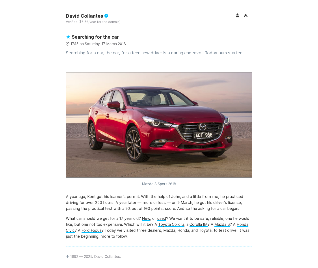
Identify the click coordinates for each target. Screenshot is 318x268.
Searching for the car (92, 37)
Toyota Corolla (171, 224)
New (146, 218)
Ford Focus (92, 230)
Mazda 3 (222, 224)
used (161, 218)
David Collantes (87, 15)
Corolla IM (199, 224)
